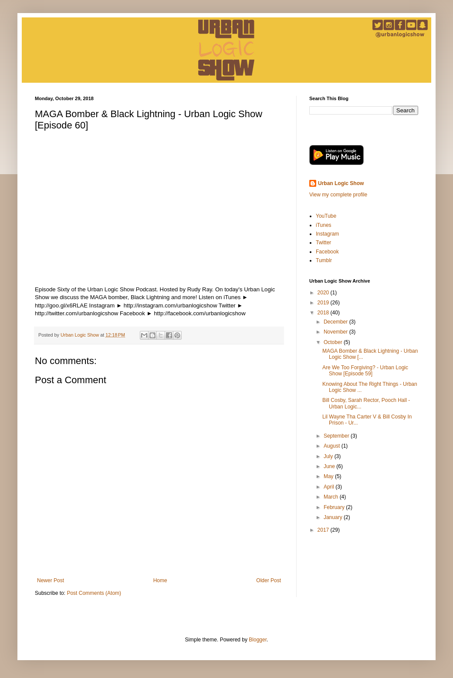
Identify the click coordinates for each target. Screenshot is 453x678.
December (336, 322)
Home (160, 580)
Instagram (327, 234)
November (336, 332)
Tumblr (324, 260)
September (337, 436)
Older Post (268, 580)
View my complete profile (338, 195)
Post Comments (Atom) (94, 593)
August (332, 446)
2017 (324, 530)
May (329, 476)
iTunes (323, 225)
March (332, 497)
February (335, 507)
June (330, 466)
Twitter (323, 242)
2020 (324, 293)
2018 (324, 313)
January (334, 517)
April (329, 487)
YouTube (326, 216)
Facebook (327, 252)
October (334, 342)
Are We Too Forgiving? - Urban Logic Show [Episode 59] (365, 370)
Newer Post (50, 580)
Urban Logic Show (341, 183)
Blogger (258, 640)
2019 (324, 303)
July (329, 456)
